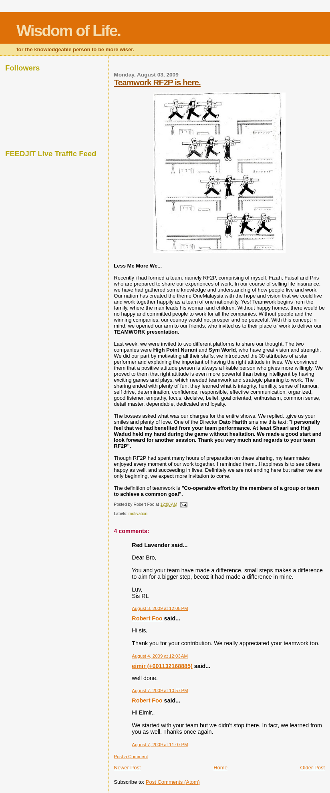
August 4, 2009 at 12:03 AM (160, 656)
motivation (138, 513)
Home (220, 768)
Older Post (312, 768)
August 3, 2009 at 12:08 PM (160, 608)
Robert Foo (147, 618)
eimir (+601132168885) (162, 666)
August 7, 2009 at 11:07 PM (160, 744)
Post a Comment (131, 756)
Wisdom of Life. (68, 30)
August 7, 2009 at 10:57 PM (160, 690)
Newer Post (127, 768)
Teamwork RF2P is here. (157, 82)
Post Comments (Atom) (173, 782)
